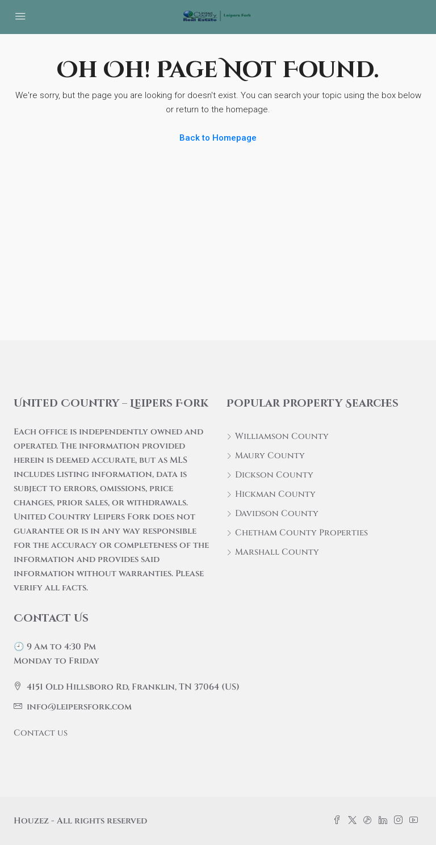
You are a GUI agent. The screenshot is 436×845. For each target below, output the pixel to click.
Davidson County (276, 513)
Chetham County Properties (301, 533)
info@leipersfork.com (79, 707)
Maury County (270, 456)
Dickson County (274, 475)
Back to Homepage (218, 138)
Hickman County (275, 494)
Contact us (41, 733)
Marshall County (277, 552)
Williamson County (282, 436)
